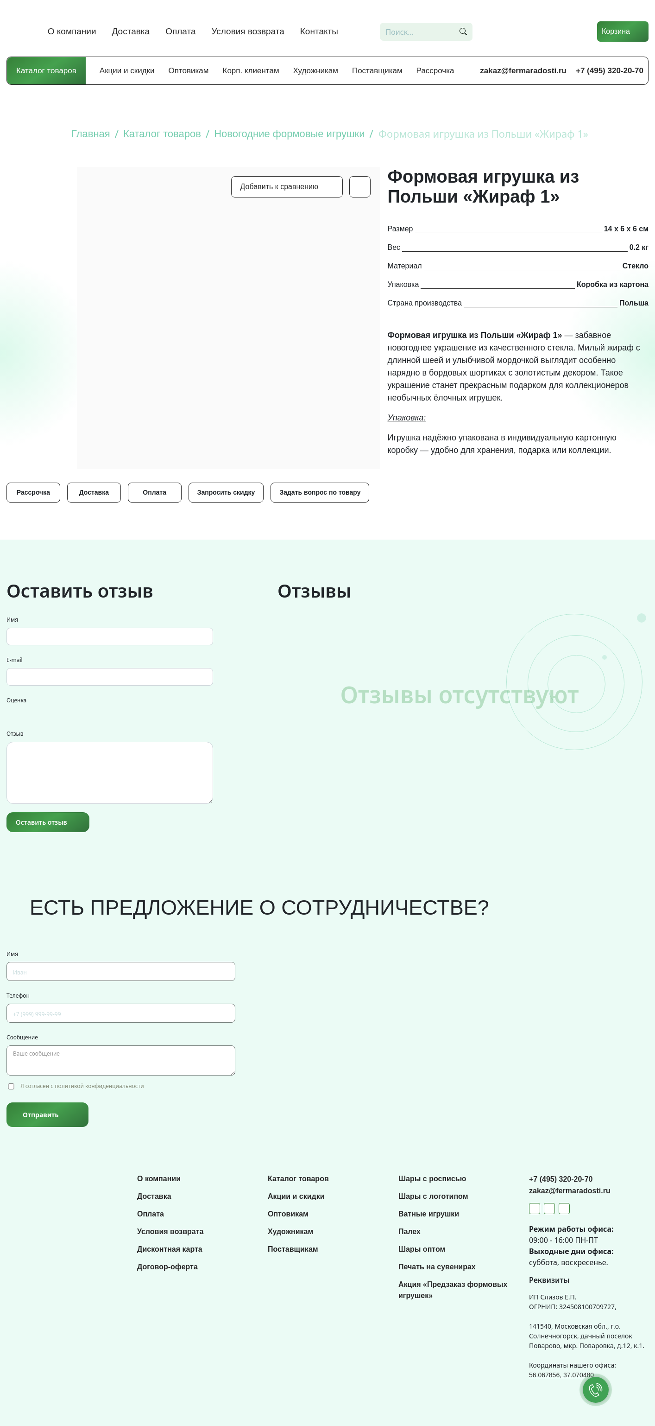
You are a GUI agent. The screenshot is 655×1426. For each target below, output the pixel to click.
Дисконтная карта (169, 1249)
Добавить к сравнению (279, 187)
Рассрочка (435, 70)
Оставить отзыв (41, 822)
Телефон (18, 995)
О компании (72, 31)
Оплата (180, 31)
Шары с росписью (432, 1179)
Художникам (315, 70)
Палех (409, 1231)
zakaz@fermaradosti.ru (523, 70)
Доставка (131, 31)
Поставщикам (377, 70)
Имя (12, 620)
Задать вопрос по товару (319, 492)
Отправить (40, 1114)
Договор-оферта (167, 1267)
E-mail (14, 660)
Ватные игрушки (428, 1214)
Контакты (319, 31)
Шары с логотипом (433, 1196)
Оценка (16, 700)
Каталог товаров (46, 70)
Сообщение (22, 1037)
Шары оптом (421, 1249)
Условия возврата (248, 31)
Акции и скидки (127, 70)
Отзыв (14, 734)
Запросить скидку (226, 492)
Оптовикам (189, 70)
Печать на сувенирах (437, 1267)
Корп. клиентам (251, 70)
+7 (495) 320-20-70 (609, 70)
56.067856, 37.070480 (561, 1375)
